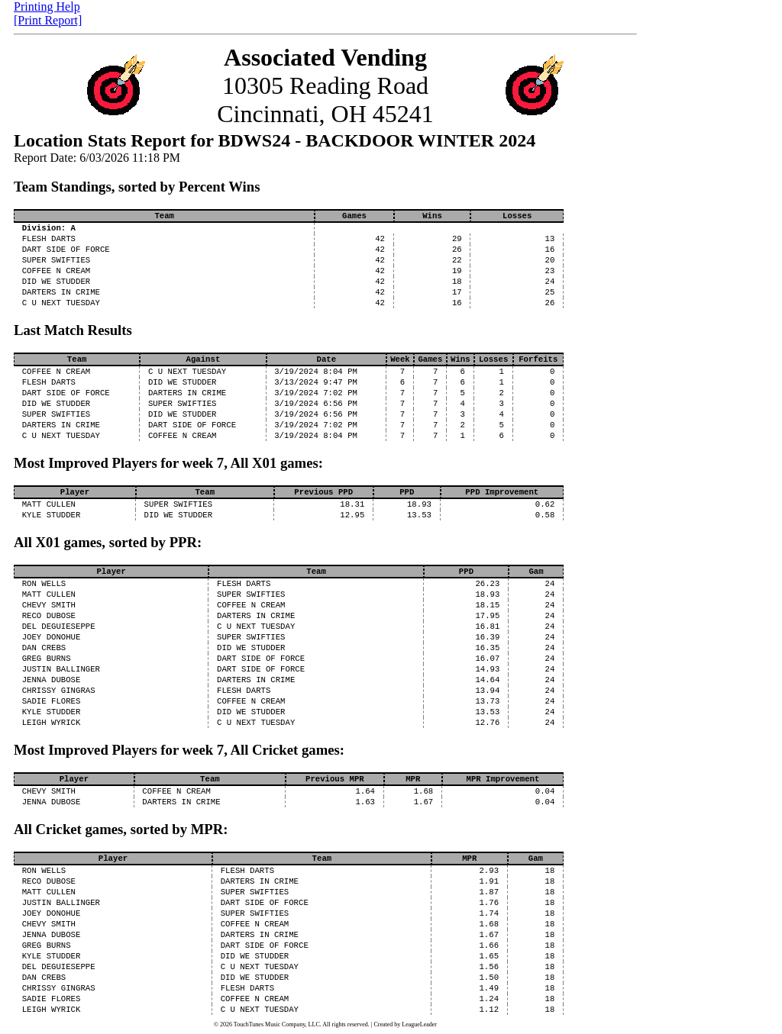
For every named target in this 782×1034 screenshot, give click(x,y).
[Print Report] (48, 20)
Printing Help (47, 6)
